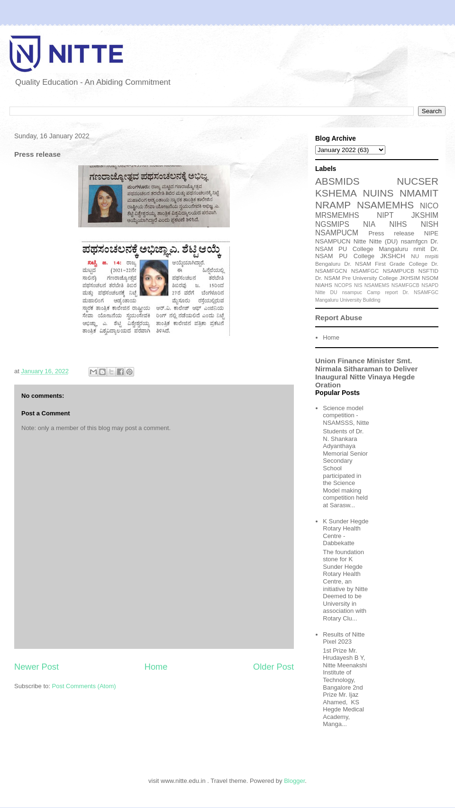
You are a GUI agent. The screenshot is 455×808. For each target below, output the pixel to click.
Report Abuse (338, 318)
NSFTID (428, 271)
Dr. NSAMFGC (420, 292)
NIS (358, 285)
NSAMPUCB (398, 271)
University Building (360, 300)
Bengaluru (327, 263)
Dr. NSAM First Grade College (386, 263)
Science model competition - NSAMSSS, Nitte (346, 415)
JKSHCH (393, 256)
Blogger (294, 780)
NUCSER (417, 181)
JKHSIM (410, 278)
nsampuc (352, 292)
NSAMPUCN (332, 241)
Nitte (360, 241)
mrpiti (431, 256)
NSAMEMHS (385, 204)
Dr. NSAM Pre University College (356, 278)
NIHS (398, 224)
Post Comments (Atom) (84, 686)
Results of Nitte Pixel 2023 (343, 638)
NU (415, 256)
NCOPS (343, 285)
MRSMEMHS (337, 215)
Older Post (273, 667)
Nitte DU (326, 292)
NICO (429, 206)
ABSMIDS (337, 181)
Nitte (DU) (383, 241)
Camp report (382, 292)
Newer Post (36, 667)
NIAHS (323, 285)
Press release (391, 233)
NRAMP (333, 204)
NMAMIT (419, 193)
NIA (369, 224)
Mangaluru (326, 300)
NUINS (378, 193)
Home (156, 667)
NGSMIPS (332, 224)
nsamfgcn (414, 241)
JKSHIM (424, 215)
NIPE (431, 233)
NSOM (430, 278)
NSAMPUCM (336, 233)
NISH (429, 224)
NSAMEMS (377, 285)
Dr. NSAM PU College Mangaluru (376, 245)
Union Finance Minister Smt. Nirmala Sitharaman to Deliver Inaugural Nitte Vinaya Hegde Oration (366, 373)
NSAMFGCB (405, 285)
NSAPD (429, 285)
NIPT (385, 215)
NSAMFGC (365, 271)
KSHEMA (336, 193)
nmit (419, 248)
